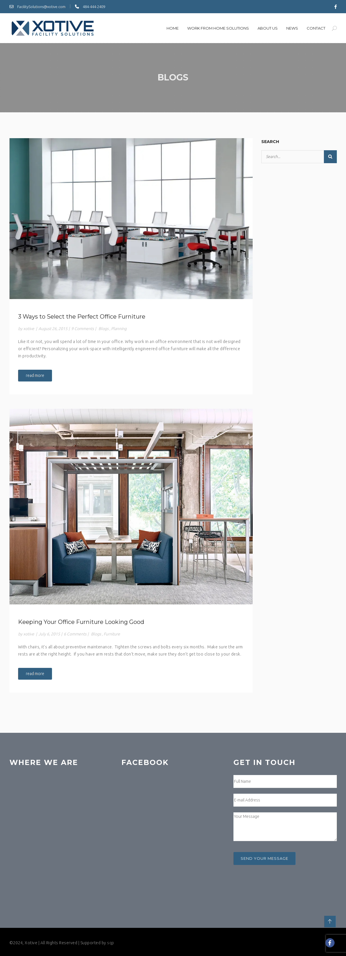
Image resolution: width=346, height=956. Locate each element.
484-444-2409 (90, 7)
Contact (316, 28)
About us (268, 28)
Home (173, 28)
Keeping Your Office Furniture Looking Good (81, 621)
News (292, 28)
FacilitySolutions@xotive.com (37, 7)
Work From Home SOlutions (218, 28)
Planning (119, 328)
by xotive (26, 328)
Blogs (103, 328)
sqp (110, 942)
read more (35, 375)
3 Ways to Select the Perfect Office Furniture (81, 316)
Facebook (145, 762)
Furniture (112, 634)
